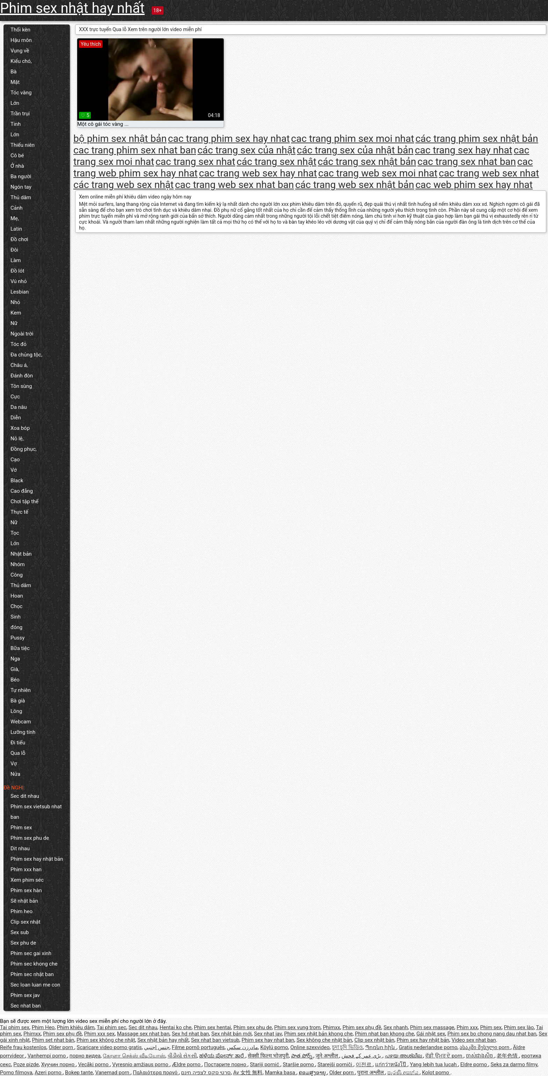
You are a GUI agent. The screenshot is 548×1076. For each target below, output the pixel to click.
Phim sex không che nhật (106, 1040)
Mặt (15, 82)
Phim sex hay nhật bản (36, 859)
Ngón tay (20, 187)
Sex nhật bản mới (231, 1034)
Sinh (15, 617)
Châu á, (19, 365)
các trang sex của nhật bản (355, 150)
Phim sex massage (432, 1027)
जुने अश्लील (327, 1056)
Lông (16, 711)
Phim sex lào (519, 1027)
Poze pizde (26, 1064)
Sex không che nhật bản (324, 1040)
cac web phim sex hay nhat (474, 184)
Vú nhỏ (18, 281)
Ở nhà (17, 166)
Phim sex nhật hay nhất (72, 8)
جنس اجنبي (157, 1047)
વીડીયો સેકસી (182, 1056)
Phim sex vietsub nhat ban (36, 811)
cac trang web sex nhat (489, 173)
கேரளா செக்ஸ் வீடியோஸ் (134, 1056)
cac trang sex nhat (195, 161)
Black (16, 480)
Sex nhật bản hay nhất (163, 1040)
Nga (15, 659)
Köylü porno (274, 1047)
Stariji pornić (265, 1064)
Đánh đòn (21, 376)
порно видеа (85, 1056)
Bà (13, 71)
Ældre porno (187, 1064)
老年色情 (508, 1056)
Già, (14, 669)
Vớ (13, 470)
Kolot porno (436, 1072)
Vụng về (19, 51)
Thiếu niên (22, 145)
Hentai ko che (176, 1027)
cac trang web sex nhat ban (234, 184)
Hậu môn (21, 40)
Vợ (13, 763)
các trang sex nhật (276, 161)
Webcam (20, 721)
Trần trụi (20, 113)
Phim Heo (43, 1027)
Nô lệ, (17, 438)
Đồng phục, (23, 449)
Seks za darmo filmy (514, 1064)
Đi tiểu (17, 742)
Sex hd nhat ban (190, 1034)
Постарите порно (225, 1064)
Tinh (15, 124)
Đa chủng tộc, (26, 355)
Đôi (14, 250)
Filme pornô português (198, 1047)
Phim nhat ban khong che (384, 1034)
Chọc (16, 606)
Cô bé (17, 155)
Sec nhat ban (25, 1006)
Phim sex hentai (212, 1027)
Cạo (15, 459)
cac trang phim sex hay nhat (229, 138)
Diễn (15, 417)
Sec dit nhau (24, 796)
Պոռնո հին (380, 1047)
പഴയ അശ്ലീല (404, 1056)
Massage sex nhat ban (143, 1034)
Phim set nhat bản (53, 1040)
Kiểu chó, (21, 61)
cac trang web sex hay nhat (258, 173)
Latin (16, 229)
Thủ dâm (20, 197)
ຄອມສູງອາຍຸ (313, 1072)
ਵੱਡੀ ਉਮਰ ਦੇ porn (444, 1056)
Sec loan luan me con (35, 985)
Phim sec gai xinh (30, 953)
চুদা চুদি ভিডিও (347, 1047)
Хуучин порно (58, 1064)
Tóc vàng (20, 92)
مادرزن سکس (242, 1047)
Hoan (16, 596)
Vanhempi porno (47, 1056)
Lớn (14, 103)
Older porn (61, 1047)
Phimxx (331, 1027)
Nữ (13, 323)
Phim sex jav (25, 995)
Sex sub (19, 932)
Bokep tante (79, 1072)
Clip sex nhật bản (374, 1040)
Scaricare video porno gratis (109, 1047)
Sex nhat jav (268, 1034)
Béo (15, 680)
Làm (15, 260)
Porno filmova (16, 1072)
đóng (16, 627)
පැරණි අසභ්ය (403, 1072)
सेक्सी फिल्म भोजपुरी (268, 1056)
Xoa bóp (20, 428)
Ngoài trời (21, 334)
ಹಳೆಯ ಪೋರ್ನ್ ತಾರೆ (222, 1056)
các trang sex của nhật (246, 150)
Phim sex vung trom (297, 1027)
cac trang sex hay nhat (463, 150)
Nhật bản (21, 554)
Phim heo (21, 911)
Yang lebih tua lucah (434, 1064)
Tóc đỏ (18, 344)
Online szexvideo (310, 1047)
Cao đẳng (21, 491)
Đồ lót (17, 271)
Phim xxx (467, 1027)
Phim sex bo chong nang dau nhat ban (491, 1034)
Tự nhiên (20, 690)
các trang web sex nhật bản (354, 184)
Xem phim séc (27, 880)
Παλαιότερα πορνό (156, 1072)
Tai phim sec (111, 1027)
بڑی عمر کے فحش (361, 1056)
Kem (15, 313)
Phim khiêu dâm (75, 1027)
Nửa (15, 774)
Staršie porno (299, 1064)
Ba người (20, 176)
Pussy (17, 638)
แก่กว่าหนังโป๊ (391, 1064)
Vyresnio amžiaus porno (141, 1064)
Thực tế (19, 512)
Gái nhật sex (430, 1034)
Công (16, 575)
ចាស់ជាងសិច (480, 1056)
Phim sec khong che (33, 964)
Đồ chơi (19, 239)
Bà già (17, 701)
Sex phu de (23, 943)
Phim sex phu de (29, 838)
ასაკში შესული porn (485, 1047)
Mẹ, (14, 218)
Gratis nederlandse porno (428, 1047)
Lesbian (19, 292)
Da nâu (18, 407)
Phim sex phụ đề (361, 1027)
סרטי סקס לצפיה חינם (206, 1072)
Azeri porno (49, 1072)
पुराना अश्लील (371, 1072)
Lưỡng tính (22, 732)
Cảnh (16, 208)
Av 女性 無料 (247, 1072)
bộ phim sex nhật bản (120, 138)
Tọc (14, 533)
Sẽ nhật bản (24, 901)
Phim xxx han (26, 869)
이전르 (364, 1064)
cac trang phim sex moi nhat (352, 138)
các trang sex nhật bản (367, 161)
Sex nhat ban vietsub (215, 1040)
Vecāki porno (94, 1064)
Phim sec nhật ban (32, 974)
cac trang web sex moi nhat (378, 173)
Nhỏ (15, 302)
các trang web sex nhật (123, 184)
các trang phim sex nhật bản (477, 138)
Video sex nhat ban (474, 1040)
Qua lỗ (18, 753)
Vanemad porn (112, 1072)
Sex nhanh (395, 1027)
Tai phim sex (14, 1027)
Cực (15, 396)
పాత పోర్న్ (302, 1056)
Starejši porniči (335, 1064)
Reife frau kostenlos (23, 1047)
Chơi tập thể (24, 501)
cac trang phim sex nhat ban (134, 150)
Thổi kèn (20, 30)
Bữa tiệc (20, 648)
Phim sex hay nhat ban (267, 1040)
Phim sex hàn (26, 890)
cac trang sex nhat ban (467, 161)
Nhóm (17, 564)
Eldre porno (474, 1064)
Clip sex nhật (25, 922)
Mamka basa (280, 1072)
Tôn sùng (21, 386)
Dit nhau (20, 848)
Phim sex (21, 827)
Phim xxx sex (99, 1034)
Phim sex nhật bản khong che (318, 1034)
